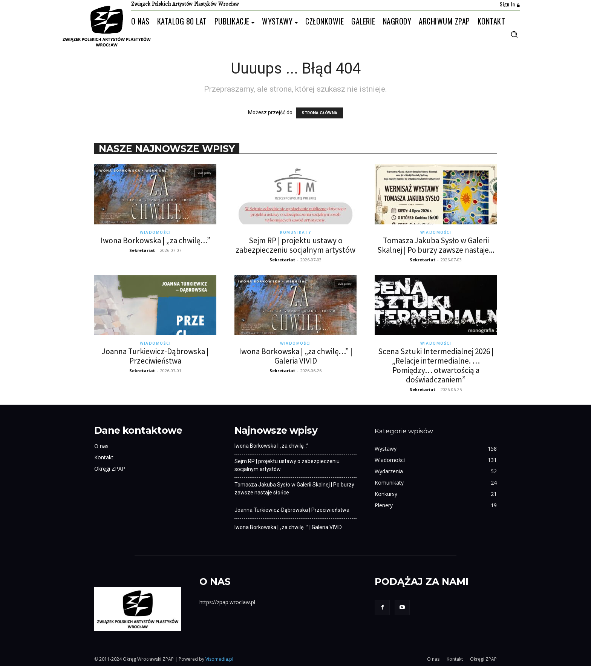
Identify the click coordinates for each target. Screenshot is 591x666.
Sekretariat (142, 250)
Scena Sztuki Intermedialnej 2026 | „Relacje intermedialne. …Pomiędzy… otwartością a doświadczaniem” (436, 365)
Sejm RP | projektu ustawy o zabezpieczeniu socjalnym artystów (295, 245)
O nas (101, 446)
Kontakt (103, 457)
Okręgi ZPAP (109, 468)
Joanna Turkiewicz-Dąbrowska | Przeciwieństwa (155, 356)
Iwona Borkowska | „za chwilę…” (155, 240)
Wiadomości (155, 232)
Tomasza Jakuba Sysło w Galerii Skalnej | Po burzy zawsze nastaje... (436, 245)
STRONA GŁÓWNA (319, 112)
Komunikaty (295, 232)
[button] (514, 34)
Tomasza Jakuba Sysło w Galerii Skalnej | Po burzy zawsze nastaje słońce (294, 489)
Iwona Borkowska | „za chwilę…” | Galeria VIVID (295, 356)
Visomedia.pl (219, 659)
